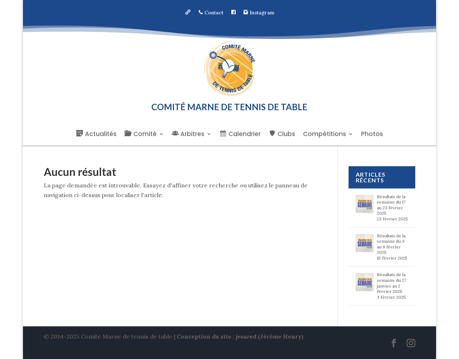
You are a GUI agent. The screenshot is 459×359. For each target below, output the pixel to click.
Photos (372, 134)
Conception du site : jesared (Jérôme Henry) (240, 336)
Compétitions (324, 134)
